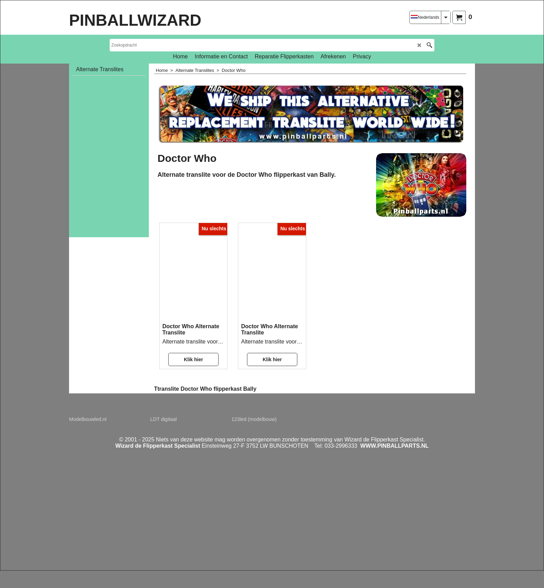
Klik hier (193, 359)
